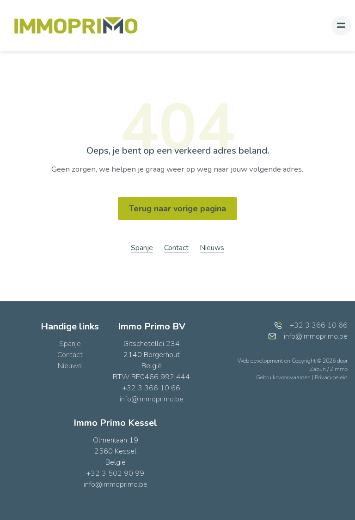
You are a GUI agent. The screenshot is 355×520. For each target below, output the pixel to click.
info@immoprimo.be (152, 399)
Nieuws (212, 248)
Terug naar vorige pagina (177, 208)
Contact (176, 248)
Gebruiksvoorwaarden (284, 377)
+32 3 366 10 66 (151, 388)
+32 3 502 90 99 (115, 473)
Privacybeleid (331, 377)
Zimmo (339, 369)
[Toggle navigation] (341, 26)
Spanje (142, 248)
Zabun (318, 369)
